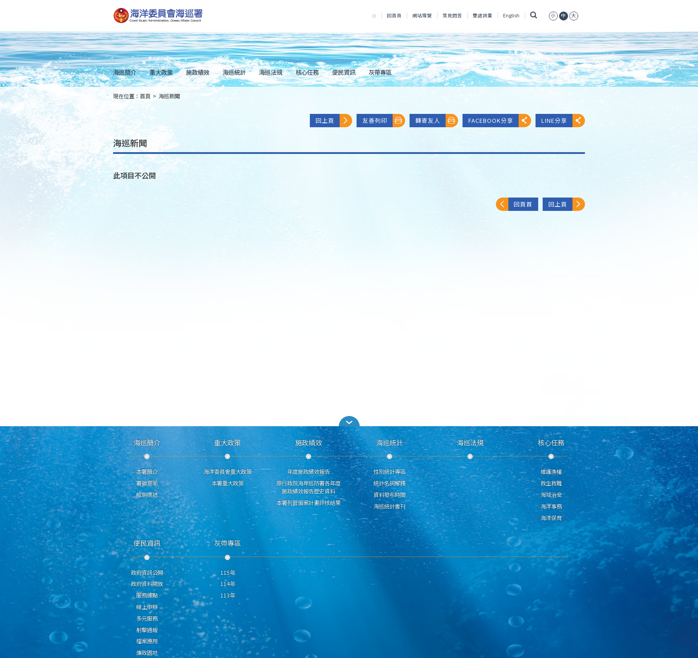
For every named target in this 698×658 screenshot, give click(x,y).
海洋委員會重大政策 (227, 472)
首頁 (145, 96)
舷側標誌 (147, 495)
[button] (349, 421)
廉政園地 (147, 653)
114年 (227, 584)
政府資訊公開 (147, 573)
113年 (227, 595)
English (511, 15)
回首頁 (394, 15)
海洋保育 (551, 518)
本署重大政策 (227, 483)
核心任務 (307, 72)
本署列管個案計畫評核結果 (308, 503)
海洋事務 (551, 506)
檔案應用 (147, 641)
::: (374, 15)
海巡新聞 (169, 96)
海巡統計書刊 (389, 506)
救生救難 (551, 483)
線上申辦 (147, 607)
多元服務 (147, 618)
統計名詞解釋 (389, 483)
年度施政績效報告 (308, 472)
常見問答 (452, 15)
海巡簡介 (124, 72)
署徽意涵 (147, 483)
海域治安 (551, 495)
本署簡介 (147, 472)
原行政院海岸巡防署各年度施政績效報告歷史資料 (308, 487)
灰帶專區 (380, 72)
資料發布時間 (389, 495)
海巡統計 (234, 72)
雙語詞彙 (482, 15)
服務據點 (147, 595)
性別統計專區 (389, 472)
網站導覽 (422, 15)
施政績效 (197, 72)
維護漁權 (551, 472)
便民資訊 (343, 72)
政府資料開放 (147, 584)
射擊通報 (147, 630)
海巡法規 (270, 72)
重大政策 (161, 72)
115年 (227, 573)
